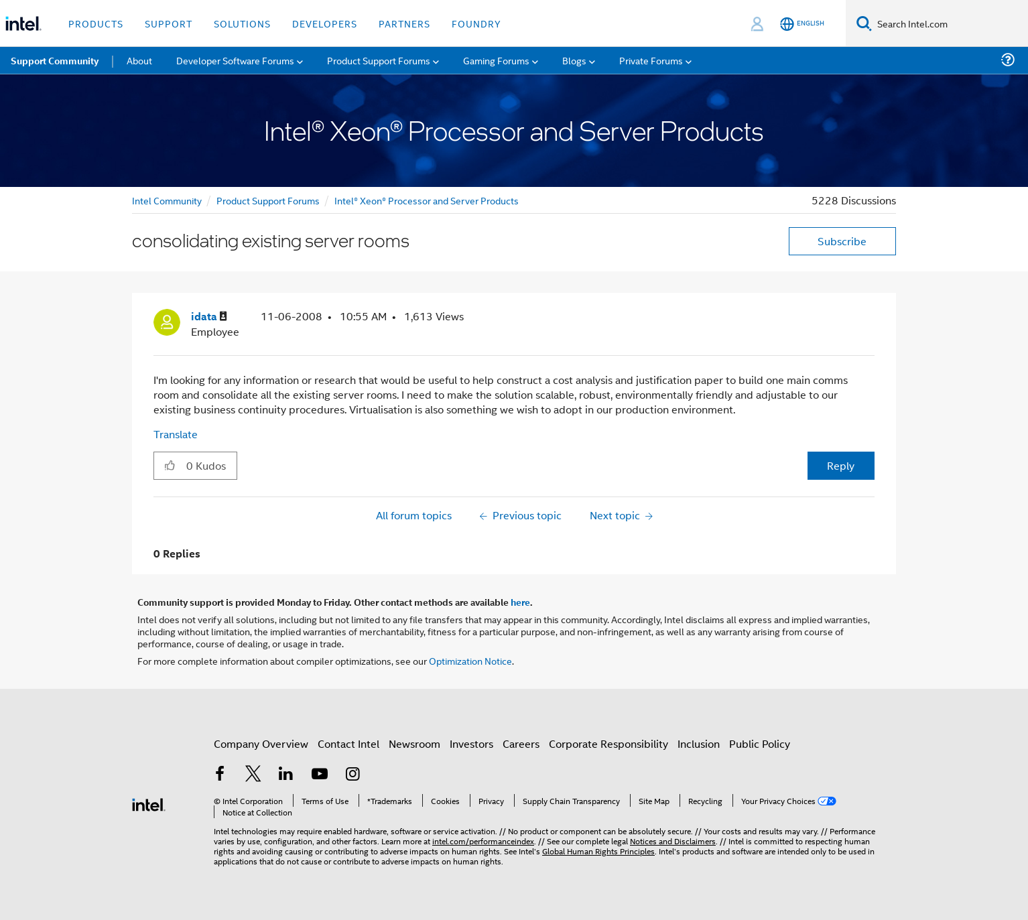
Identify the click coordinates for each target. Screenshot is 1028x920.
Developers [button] (324, 23)
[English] (802, 24)
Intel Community (167, 200)
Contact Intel (348, 743)
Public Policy (759, 743)
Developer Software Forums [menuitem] (235, 60)
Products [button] (95, 23)
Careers (521, 743)
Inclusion (699, 743)
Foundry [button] (476, 23)
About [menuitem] (139, 60)
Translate (175, 434)
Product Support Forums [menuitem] (378, 60)
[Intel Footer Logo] (149, 803)
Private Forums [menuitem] (651, 60)
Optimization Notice (470, 660)
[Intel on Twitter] (253, 775)
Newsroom (414, 743)
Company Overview (261, 743)
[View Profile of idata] (209, 316)
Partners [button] (404, 23)
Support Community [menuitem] (55, 60)
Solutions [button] (242, 23)
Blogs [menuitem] (574, 60)
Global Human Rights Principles (598, 850)
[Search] (864, 23)
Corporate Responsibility (608, 743)
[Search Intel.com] (950, 23)
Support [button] (168, 23)
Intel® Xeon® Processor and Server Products (426, 200)
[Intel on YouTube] (319, 775)
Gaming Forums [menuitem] (496, 60)
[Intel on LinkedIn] (286, 775)
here (520, 601)
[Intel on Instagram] (352, 775)
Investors (471, 743)
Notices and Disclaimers (673, 840)
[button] (170, 465)
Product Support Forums (268, 200)
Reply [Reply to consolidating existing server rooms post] (840, 465)
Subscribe (842, 241)
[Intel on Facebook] (219, 775)
